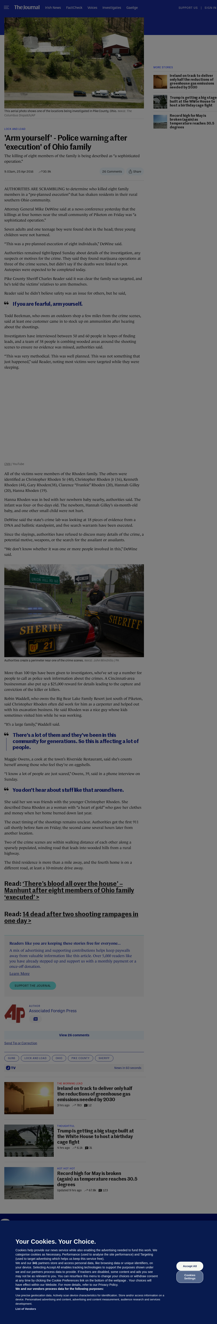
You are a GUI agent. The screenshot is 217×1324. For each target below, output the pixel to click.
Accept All (190, 1266)
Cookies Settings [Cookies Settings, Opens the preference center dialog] (190, 1276)
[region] (108, 1272)
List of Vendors (25, 1308)
